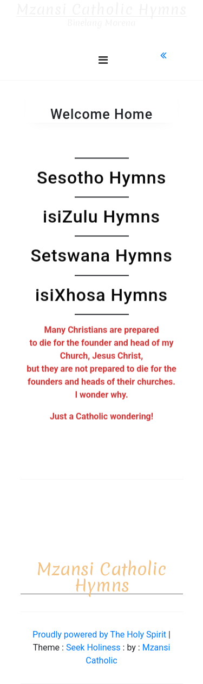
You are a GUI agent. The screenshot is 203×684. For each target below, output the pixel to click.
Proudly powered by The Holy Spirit (100, 634)
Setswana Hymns (101, 255)
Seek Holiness (94, 647)
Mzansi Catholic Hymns (101, 10)
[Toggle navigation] (103, 60)
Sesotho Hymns (101, 177)
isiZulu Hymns (101, 217)
